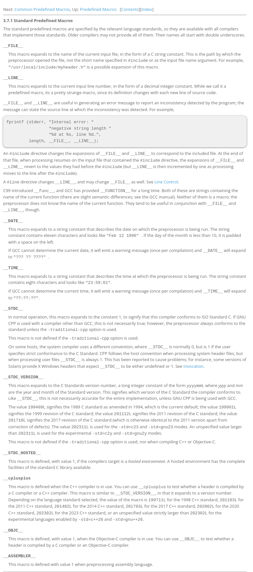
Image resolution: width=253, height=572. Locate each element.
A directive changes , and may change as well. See (78, 179)
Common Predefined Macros (42, 9)
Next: (8, 9)
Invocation (193, 358)
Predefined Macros (98, 9)
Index (146, 9)
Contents (130, 9)
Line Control (166, 179)
